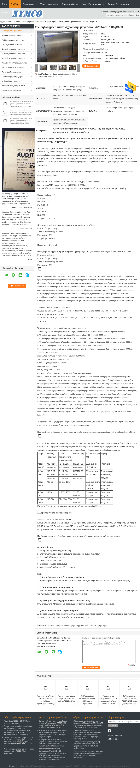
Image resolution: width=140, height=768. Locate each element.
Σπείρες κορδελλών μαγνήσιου (13, 67)
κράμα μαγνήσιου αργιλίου (74, 626)
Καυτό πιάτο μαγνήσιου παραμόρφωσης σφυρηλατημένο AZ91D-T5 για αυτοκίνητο (19, 751)
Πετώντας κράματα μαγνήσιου (13, 77)
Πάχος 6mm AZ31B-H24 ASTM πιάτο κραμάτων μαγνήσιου (17, 722)
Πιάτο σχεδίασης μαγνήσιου (12, 45)
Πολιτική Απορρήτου (16, 766)
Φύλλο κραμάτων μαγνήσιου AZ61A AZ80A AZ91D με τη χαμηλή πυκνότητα (129, 700)
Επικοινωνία (92, 66)
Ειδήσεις (6, 12)
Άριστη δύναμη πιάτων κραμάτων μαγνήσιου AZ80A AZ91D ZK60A (66, 698)
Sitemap (118, 735)
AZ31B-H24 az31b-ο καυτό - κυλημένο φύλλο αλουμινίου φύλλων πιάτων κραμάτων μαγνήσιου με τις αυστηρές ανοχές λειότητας (53, 733)
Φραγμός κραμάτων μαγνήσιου (13, 49)
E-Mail (110, 735)
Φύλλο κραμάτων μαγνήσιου (12, 35)
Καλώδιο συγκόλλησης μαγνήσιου (14, 63)
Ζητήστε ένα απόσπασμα (119, 4)
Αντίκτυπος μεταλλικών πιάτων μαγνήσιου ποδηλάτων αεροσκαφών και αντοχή (46, 700)
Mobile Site (113, 739)
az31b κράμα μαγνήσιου (54, 626)
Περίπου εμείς (29, 4)
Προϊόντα (15, 4)
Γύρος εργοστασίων (49, 4)
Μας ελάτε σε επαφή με (93, 4)
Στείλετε (113, 725)
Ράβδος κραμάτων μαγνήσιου (13, 40)
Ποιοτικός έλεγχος (70, 4)
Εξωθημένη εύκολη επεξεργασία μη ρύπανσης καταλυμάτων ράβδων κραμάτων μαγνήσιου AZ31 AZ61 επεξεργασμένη (86, 745)
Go (137, 15)
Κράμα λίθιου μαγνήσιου (11, 81)
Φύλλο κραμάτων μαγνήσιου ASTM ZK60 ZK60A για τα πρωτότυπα (87, 700)
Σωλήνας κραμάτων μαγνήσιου (13, 54)
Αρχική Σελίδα (5, 22)
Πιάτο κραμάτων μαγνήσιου (32, 22)
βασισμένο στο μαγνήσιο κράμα (96, 626)
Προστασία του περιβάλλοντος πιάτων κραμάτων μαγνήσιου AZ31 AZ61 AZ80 (108, 700)
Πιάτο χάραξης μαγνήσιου (11, 72)
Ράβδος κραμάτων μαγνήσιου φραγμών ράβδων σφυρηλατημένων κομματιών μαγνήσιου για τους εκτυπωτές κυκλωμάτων (88, 754)
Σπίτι (4, 4)
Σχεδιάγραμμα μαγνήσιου (11, 90)
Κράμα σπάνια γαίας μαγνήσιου (13, 86)
